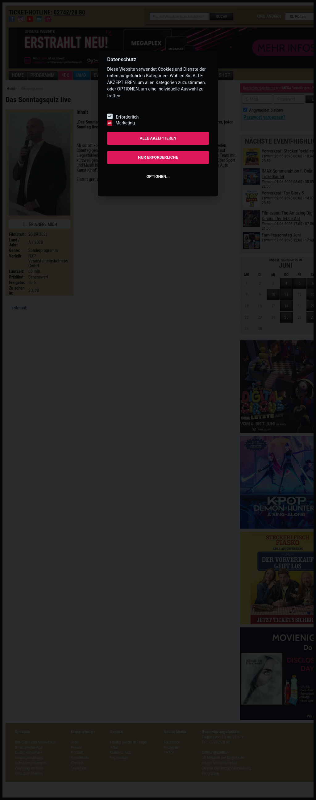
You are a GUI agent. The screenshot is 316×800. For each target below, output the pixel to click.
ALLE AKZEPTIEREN (158, 138)
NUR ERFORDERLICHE (158, 157)
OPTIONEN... (157, 176)
